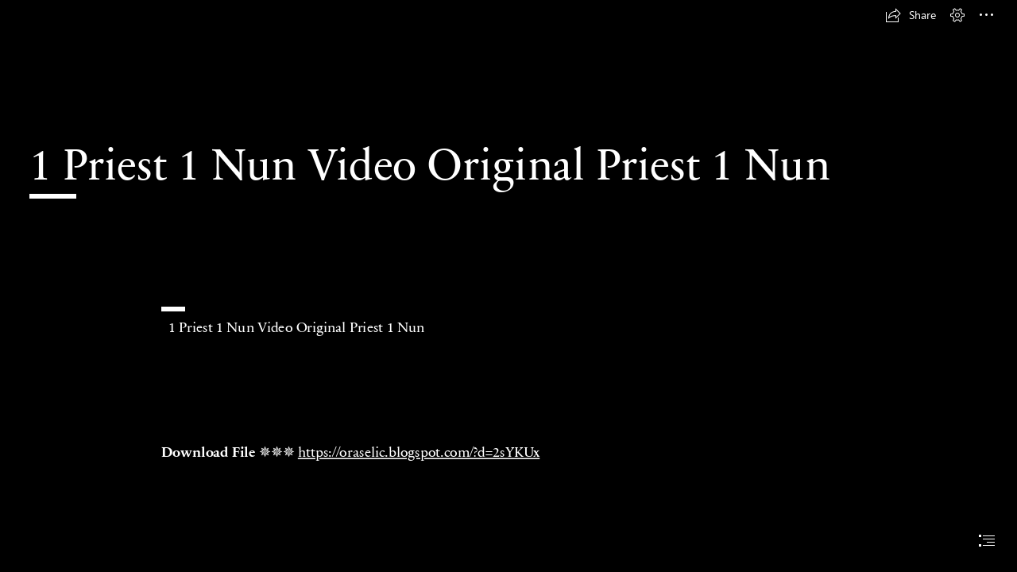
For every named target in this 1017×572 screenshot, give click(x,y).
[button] (910, 15)
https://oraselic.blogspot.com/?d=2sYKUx (418, 451)
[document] (508, 286)
